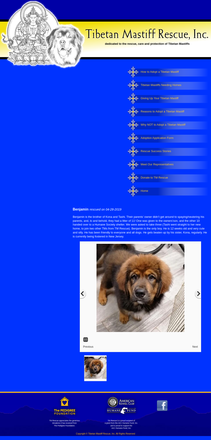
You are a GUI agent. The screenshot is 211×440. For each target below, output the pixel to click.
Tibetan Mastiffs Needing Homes (161, 85)
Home (144, 190)
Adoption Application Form (157, 138)
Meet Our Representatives (157, 164)
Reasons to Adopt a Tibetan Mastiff (162, 111)
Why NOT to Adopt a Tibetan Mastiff (163, 124)
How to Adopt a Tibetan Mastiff (160, 71)
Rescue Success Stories (156, 151)
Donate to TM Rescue (154, 177)
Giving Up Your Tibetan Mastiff (159, 98)
